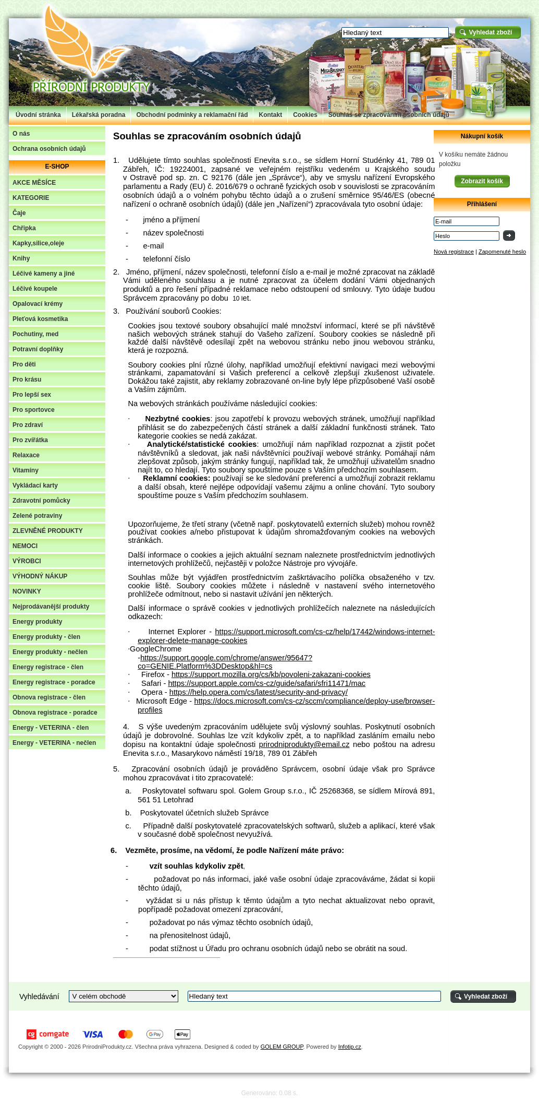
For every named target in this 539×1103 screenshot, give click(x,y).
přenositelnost (185, 935)
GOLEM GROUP (282, 1046)
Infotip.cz (349, 1046)
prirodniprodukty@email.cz (304, 744)
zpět (294, 735)
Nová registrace (454, 251)
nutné (249, 280)
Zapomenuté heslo (502, 251)
